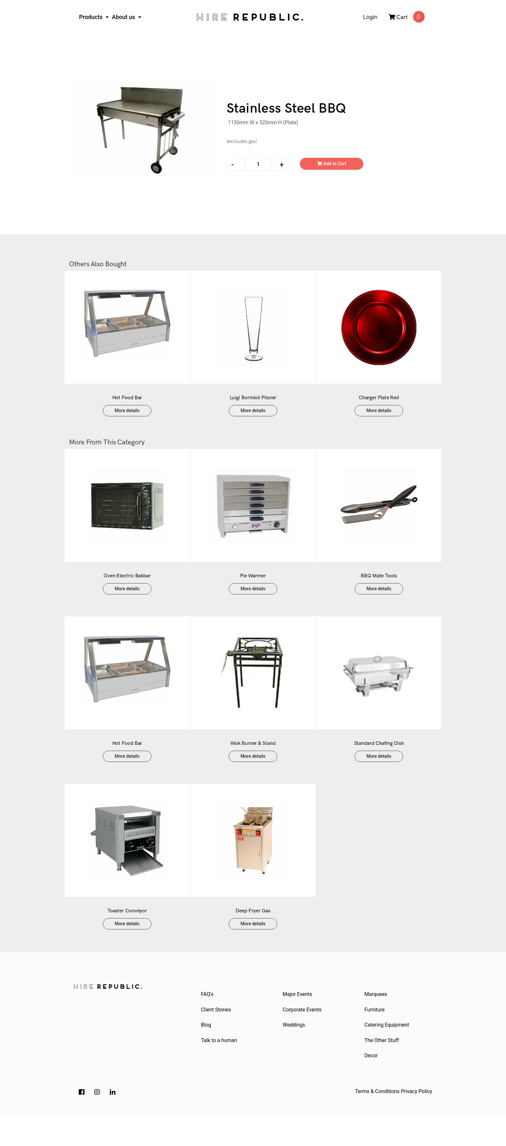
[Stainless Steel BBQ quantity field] (258, 164)
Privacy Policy (416, 1121)
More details (127, 417)
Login (370, 17)
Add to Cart (331, 163)
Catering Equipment (387, 1053)
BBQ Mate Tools (379, 589)
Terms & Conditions (377, 1121)
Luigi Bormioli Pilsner (253, 404)
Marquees (376, 1020)
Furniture (375, 1036)
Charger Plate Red (379, 404)
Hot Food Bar (127, 404)
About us (124, 17)
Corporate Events (302, 1036)
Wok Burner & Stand (252, 763)
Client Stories (217, 1036)
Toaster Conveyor (127, 937)
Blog (207, 1053)
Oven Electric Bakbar (127, 589)
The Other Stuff (382, 1069)
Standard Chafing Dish (379, 763)
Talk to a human (220, 1069)
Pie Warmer (253, 589)
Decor (372, 1085)
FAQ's (208, 1020)
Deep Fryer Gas (253, 937)
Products (91, 17)
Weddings (294, 1053)
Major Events (298, 1020)
